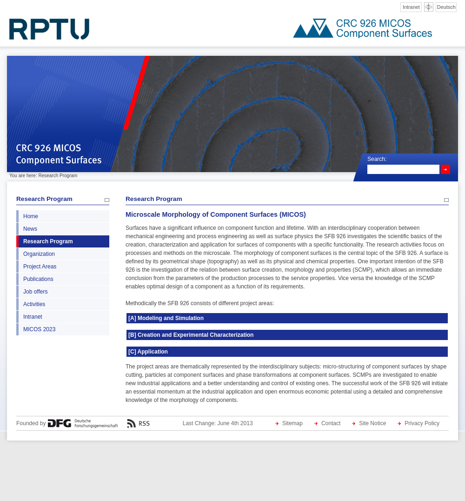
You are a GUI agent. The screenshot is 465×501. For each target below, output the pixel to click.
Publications (38, 279)
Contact (330, 423)
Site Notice (372, 423)
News (30, 229)
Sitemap (292, 423)
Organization (39, 254)
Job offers (35, 291)
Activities (34, 304)
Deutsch (446, 7)
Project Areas (39, 266)
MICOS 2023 (39, 329)
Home (30, 216)
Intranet (411, 7)
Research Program (44, 198)
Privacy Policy (422, 423)
